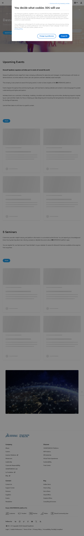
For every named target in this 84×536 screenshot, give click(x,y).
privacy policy (19, 29)
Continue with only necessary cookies (59, 3)
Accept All (64, 36)
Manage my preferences (46, 36)
